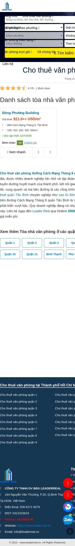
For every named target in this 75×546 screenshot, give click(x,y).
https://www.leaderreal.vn (34, 525)
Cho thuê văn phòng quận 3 (18, 408)
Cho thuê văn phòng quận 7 (18, 428)
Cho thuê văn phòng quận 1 (18, 394)
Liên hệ (8, 64)
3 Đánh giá (30, 142)
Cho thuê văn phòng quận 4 (18, 415)
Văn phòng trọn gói (17, 52)
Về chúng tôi (46, 52)
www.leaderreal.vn (30, 542)
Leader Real (41, 211)
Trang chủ (10, 16)
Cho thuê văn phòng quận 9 (18, 442)
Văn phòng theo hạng (19, 40)
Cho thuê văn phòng (37, 16)
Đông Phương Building (20, 113)
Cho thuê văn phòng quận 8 (18, 435)
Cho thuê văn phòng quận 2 (18, 401)
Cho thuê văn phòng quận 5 (18, 422)
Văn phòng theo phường (21, 28)
